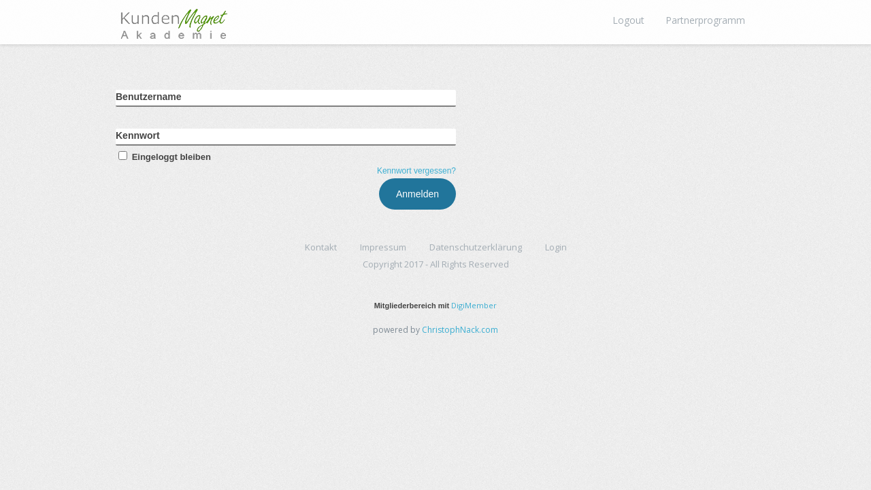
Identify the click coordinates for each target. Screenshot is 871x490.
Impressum (383, 247)
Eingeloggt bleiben (163, 157)
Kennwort (138, 135)
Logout (628, 20)
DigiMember (474, 305)
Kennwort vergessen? (416, 171)
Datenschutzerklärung (475, 247)
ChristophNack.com (460, 330)
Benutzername (148, 96)
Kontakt (321, 247)
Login (556, 247)
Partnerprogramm (705, 20)
